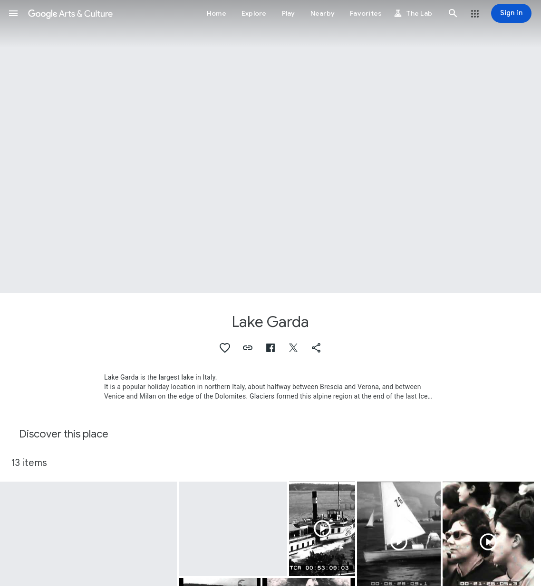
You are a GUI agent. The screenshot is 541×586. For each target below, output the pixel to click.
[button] (13, 13)
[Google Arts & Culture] (70, 13)
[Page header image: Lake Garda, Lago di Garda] (270, 146)
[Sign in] (511, 13)
